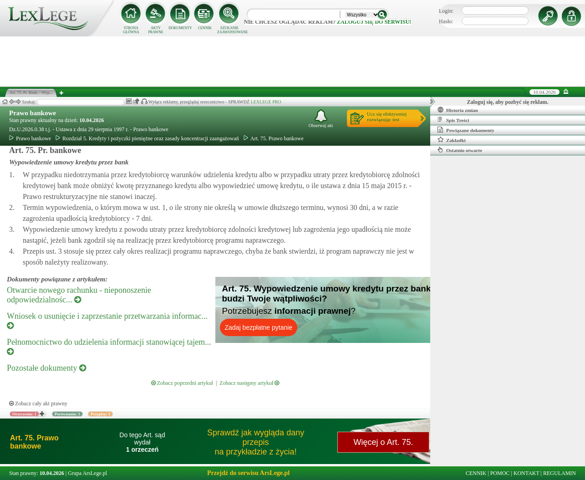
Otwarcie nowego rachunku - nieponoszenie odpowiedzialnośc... (79, 295)
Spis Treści (453, 120)
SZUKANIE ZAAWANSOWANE (229, 30)
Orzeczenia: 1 (24, 414)
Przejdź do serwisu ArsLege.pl (248, 473)
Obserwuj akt (321, 118)
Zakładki (451, 140)
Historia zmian (457, 110)
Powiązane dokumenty (465, 130)
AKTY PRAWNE (155, 30)
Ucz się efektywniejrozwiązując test (387, 116)
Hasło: (446, 21)
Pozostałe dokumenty (46, 368)
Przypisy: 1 (100, 414)
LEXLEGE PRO (266, 101)
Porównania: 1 (67, 414)
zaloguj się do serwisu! (374, 22)
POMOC (500, 473)
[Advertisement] (293, 61)
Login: (446, 11)
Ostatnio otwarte (459, 150)
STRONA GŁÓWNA (131, 30)
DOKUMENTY (180, 28)
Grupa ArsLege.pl (87, 473)
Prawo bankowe (32, 113)
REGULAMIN (559, 473)
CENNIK (205, 28)
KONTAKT (526, 473)
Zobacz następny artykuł (249, 383)
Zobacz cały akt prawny (38, 403)
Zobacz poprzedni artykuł (182, 383)
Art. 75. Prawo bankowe (274, 138)
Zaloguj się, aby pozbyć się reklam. (508, 102)
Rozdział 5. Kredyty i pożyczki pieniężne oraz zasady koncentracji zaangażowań (147, 138)
